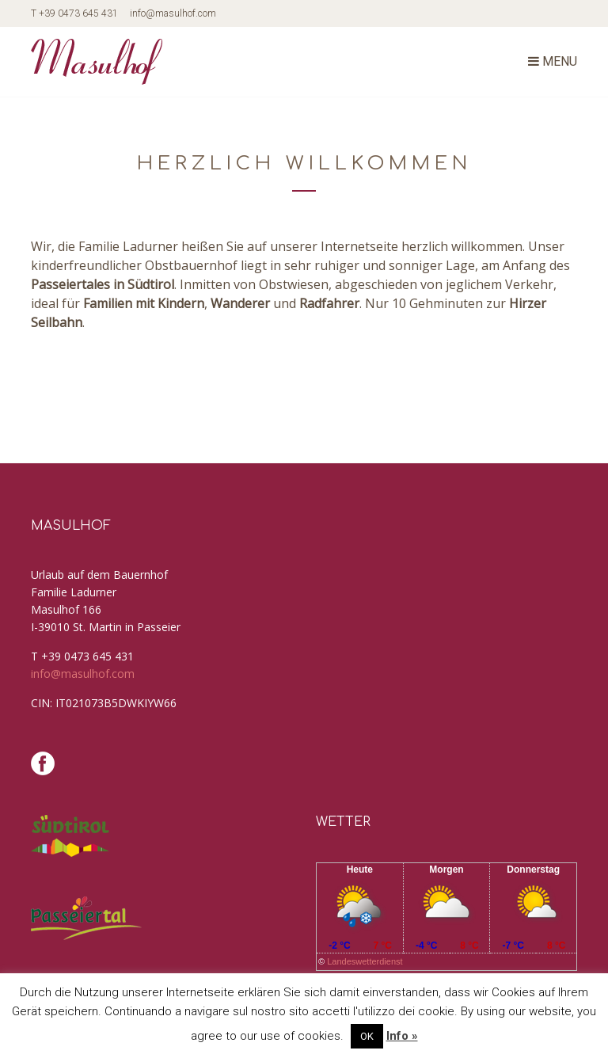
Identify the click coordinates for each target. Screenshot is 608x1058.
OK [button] (367, 1036)
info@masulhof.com (173, 13)
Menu (552, 61)
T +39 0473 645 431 (74, 13)
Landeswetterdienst (364, 961)
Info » (402, 1036)
